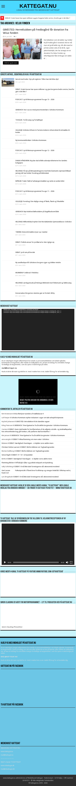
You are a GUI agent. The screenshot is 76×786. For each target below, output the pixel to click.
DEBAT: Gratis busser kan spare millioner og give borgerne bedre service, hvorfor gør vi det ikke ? (37, 18)
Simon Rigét (6, 455)
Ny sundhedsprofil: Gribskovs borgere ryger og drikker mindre (38, 262)
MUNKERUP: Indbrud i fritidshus (26, 273)
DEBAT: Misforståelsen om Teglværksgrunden (37, 447)
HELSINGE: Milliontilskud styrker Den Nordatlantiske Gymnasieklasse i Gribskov (43, 222)
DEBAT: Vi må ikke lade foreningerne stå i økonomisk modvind (37, 466)
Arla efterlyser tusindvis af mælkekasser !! (29, 414)
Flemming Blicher (8, 463)
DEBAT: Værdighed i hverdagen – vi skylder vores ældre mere (31, 443)
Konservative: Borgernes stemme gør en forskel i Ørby (35, 293)
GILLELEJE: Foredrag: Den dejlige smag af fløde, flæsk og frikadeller (39, 201)
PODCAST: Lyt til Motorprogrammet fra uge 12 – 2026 (34, 150)
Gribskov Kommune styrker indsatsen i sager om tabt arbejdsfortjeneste (37, 418)
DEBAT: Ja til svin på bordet (25, 252)
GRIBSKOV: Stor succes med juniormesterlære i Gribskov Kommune (39, 110)
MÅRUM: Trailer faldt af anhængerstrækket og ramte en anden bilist (39, 181)
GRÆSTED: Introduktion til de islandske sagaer (33, 421)
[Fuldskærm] (71, 562)
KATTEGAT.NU (38, 6)
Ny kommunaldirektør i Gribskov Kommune (30, 140)
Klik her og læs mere (10, 63)
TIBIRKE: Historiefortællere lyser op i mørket (31, 232)
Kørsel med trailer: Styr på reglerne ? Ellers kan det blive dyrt (37, 79)
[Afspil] (5, 562)
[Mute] (67, 562)
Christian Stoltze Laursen (10, 447)
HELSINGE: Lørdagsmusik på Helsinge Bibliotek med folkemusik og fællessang (43, 283)
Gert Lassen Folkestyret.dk (13, 470)
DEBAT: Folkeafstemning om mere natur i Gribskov (31, 439)
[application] (38, 329)
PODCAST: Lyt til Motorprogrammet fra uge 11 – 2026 (34, 191)
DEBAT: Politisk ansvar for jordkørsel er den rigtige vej (34, 242)
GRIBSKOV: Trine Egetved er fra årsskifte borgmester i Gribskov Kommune (41, 425)
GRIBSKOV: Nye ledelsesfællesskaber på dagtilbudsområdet (37, 211)
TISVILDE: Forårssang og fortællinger (29, 120)
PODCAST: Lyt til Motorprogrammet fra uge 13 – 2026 (34, 99)
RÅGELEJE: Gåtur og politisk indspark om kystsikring (34, 463)
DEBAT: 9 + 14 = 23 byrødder (22, 455)
